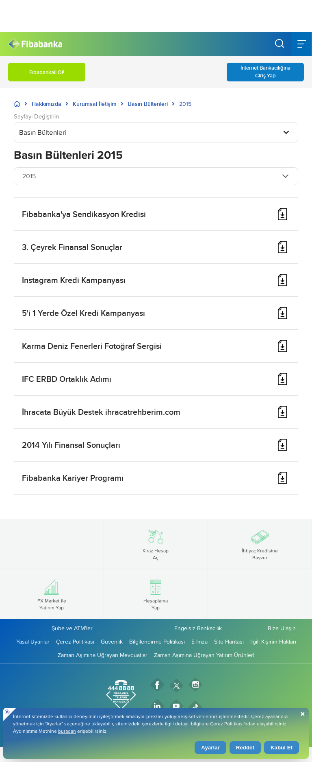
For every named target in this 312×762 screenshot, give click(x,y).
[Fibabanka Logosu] (35, 44)
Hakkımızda (46, 104)
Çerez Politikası (75, 641)
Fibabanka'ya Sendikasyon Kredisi (84, 214)
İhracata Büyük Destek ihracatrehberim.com (101, 412)
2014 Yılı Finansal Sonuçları (71, 445)
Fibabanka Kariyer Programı (73, 478)
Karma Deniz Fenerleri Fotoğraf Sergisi (92, 346)
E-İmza (199, 641)
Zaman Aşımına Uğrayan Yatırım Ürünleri (204, 655)
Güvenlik (112, 641)
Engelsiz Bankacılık (198, 628)
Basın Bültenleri (148, 104)
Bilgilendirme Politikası (157, 641)
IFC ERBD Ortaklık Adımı (66, 379)
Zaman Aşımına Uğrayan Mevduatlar (102, 655)
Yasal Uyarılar (33, 641)
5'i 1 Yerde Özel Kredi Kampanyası (83, 313)
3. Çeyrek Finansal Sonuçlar (72, 247)
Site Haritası (229, 641)
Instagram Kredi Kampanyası (74, 280)
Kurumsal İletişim (95, 104)
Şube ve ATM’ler (72, 628)
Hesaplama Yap (155, 594)
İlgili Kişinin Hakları (273, 641)
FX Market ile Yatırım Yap (51, 594)
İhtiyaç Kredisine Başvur (260, 544)
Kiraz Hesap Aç (156, 544)
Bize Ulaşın (282, 628)
